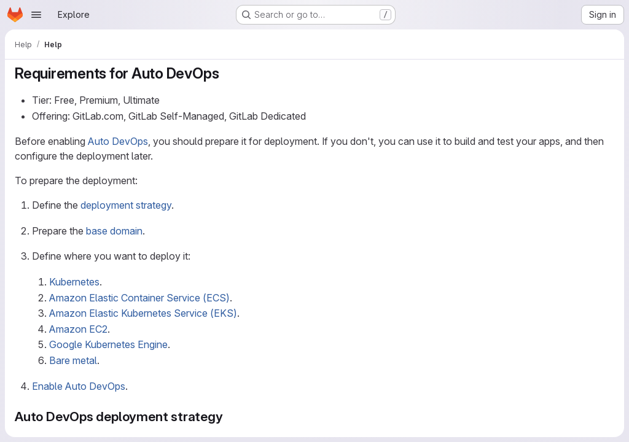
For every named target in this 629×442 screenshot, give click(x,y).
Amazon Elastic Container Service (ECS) (139, 298)
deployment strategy (125, 205)
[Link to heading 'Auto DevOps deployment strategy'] (230, 416)
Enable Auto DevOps (78, 386)
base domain (114, 231)
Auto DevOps (118, 141)
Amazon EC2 (78, 329)
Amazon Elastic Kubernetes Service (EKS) (143, 313)
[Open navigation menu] (36, 15)
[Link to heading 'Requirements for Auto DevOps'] (227, 73)
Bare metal (73, 360)
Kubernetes (74, 282)
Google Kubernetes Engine (108, 344)
